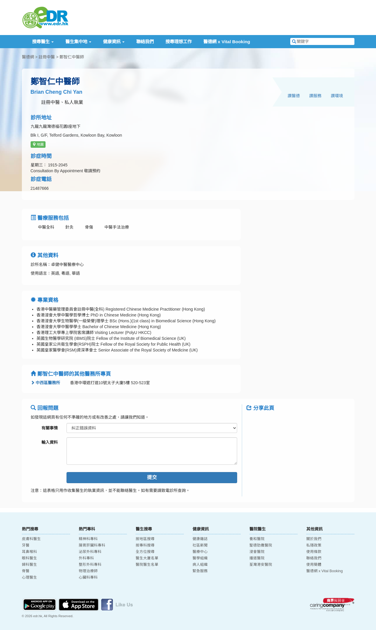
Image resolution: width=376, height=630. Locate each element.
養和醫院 (257, 539)
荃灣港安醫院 (260, 565)
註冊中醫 (47, 57)
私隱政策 (313, 545)
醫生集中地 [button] (78, 41)
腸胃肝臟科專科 (92, 545)
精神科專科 (88, 539)
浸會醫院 (257, 552)
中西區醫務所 (45, 382)
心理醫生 (29, 577)
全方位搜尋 (145, 552)
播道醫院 (257, 558)
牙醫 (25, 545)
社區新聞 (200, 545)
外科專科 (86, 558)
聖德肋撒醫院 (260, 545)
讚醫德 (294, 95)
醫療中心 (200, 552)
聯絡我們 (145, 41)
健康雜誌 (200, 539)
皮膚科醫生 (31, 539)
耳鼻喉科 (29, 552)
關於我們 (313, 539)
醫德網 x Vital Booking (226, 41)
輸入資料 (49, 442)
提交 (152, 477)
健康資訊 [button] (114, 41)
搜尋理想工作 (178, 41)
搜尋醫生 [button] (43, 41)
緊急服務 (200, 571)
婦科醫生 (29, 565)
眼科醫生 (29, 558)
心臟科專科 (88, 577)
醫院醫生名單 (147, 565)
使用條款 (313, 552)
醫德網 (28, 57)
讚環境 (337, 95)
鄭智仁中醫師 (72, 57)
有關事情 (49, 428)
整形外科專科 (90, 565)
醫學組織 (200, 558)
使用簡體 (313, 565)
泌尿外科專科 (90, 552)
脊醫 (25, 571)
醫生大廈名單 (147, 558)
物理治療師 (88, 571)
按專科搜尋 (145, 545)
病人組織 (200, 565)
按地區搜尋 (145, 539)
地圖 (38, 144)
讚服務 (315, 95)
